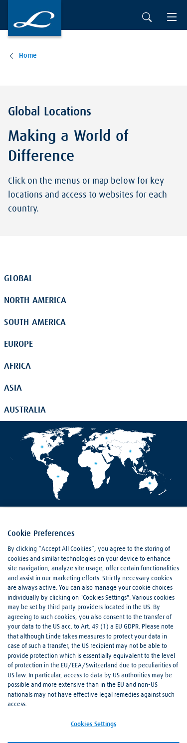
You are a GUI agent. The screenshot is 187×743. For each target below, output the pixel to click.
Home (28, 55)
